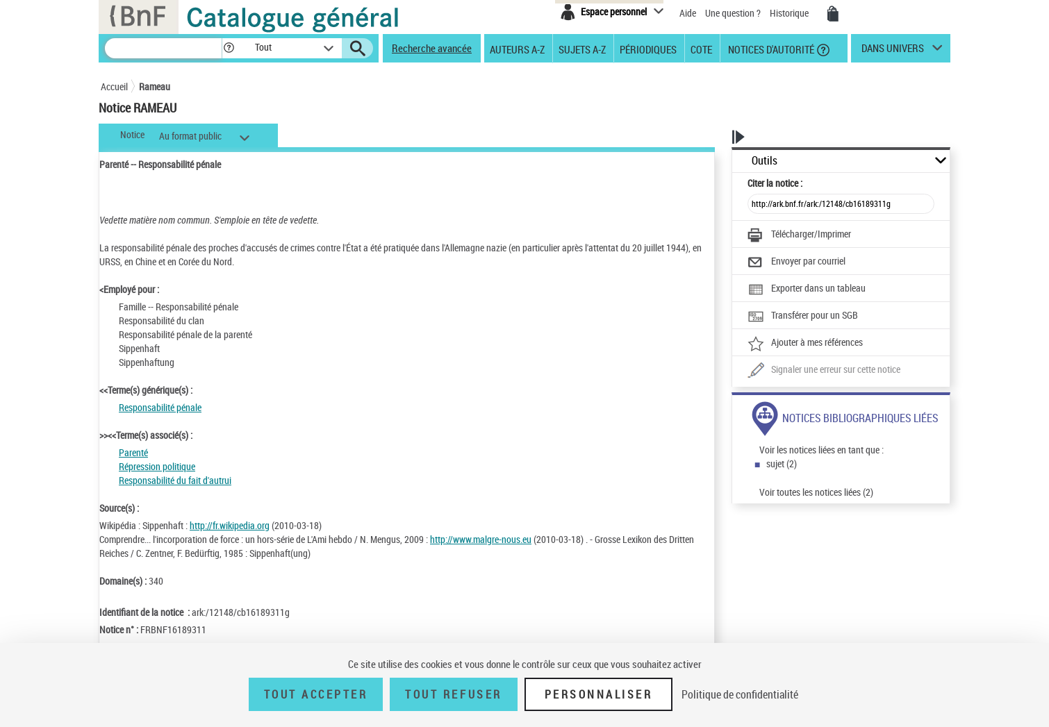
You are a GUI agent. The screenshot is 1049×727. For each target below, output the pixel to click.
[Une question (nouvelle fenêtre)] (823, 370)
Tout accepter (316, 694)
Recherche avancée (432, 48)
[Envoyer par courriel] (796, 262)
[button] (228, 48)
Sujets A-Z (582, 49)
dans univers (892, 51)
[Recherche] (163, 48)
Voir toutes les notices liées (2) (816, 492)
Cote (701, 49)
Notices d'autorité (770, 49)
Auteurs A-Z (517, 49)
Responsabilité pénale (160, 407)
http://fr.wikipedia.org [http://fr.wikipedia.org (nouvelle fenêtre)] (230, 525)
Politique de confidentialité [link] (740, 694)
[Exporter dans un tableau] (806, 289)
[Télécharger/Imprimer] (799, 235)
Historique (790, 12)
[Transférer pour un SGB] (802, 316)
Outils (764, 160)
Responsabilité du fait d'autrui (175, 480)
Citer (774, 183)
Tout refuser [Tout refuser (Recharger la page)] (453, 694)
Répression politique (157, 466)
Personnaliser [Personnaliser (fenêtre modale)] (599, 694)
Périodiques (648, 49)
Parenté (133, 452)
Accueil (114, 86)
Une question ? (733, 12)
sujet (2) (781, 463)
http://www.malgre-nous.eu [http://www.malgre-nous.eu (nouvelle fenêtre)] (480, 539)
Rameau (154, 86)
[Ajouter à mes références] (805, 343)
